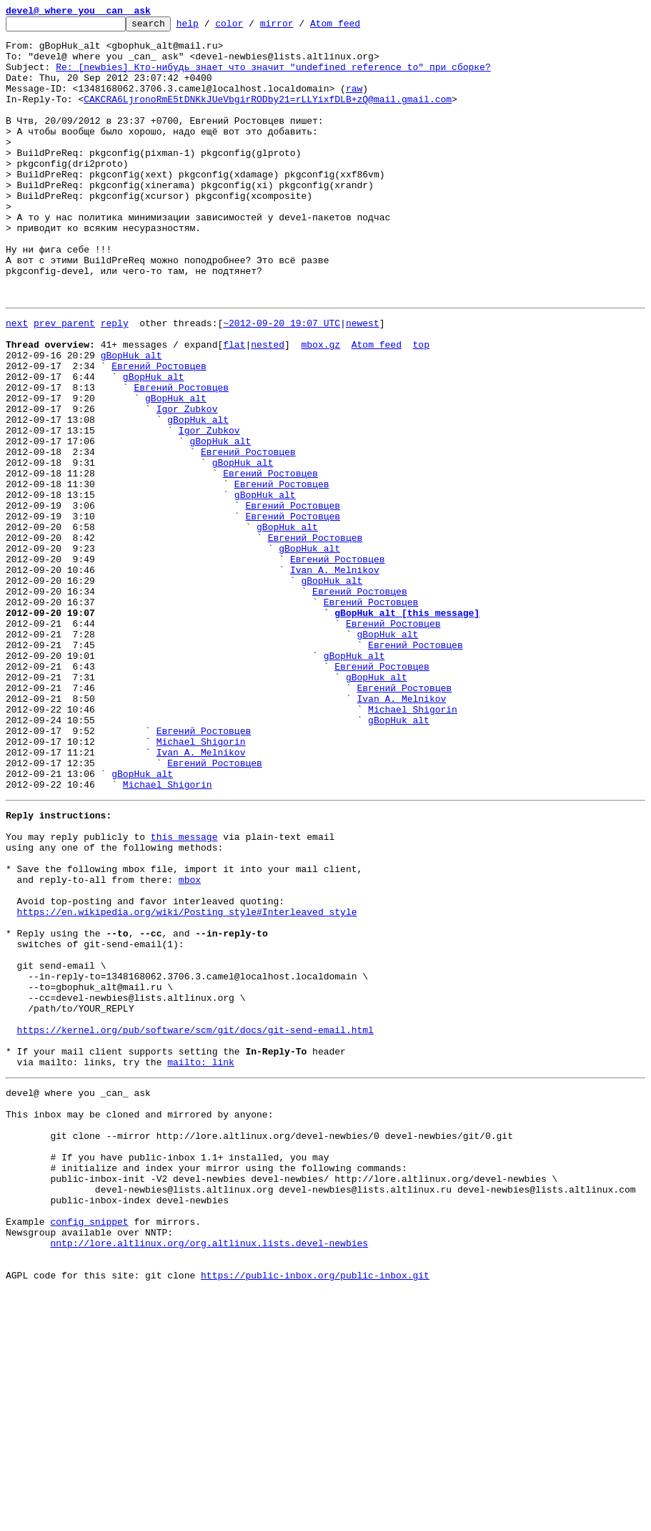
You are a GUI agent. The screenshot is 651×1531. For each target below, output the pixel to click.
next (17, 380)
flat (234, 406)
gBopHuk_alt (131, 419)
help (210, 27)
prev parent (64, 380)
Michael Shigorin (412, 844)
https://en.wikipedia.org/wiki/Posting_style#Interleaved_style (187, 1083)
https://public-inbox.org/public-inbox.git (315, 1515)
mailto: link (200, 1263)
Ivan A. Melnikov (334, 676)
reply (115, 380)
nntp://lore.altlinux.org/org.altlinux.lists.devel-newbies (209, 1476)
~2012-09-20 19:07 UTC (281, 380)
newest (362, 380)
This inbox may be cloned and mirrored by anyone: (139, 1322)
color (251, 27)
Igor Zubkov (187, 483)
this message (184, 993)
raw (354, 103)
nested (267, 406)
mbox (190, 1044)
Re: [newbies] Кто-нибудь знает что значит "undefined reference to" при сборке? (273, 77)
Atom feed (357, 27)
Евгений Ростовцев (159, 432)
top (420, 406)
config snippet (89, 1450)
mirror (299, 27)
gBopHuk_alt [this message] (406, 728)
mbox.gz (320, 406)
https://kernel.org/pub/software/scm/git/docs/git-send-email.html (195, 1224)
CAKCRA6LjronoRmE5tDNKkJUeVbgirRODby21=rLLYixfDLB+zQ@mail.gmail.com (268, 115)
